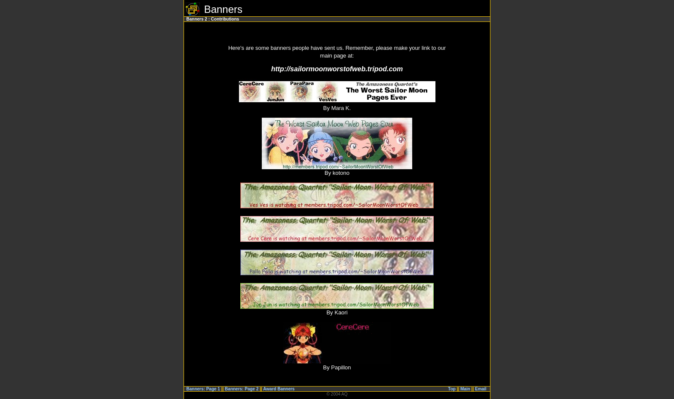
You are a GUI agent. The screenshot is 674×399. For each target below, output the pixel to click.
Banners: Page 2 (241, 389)
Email (481, 389)
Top (452, 389)
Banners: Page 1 (203, 389)
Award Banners (278, 389)
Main (465, 389)
